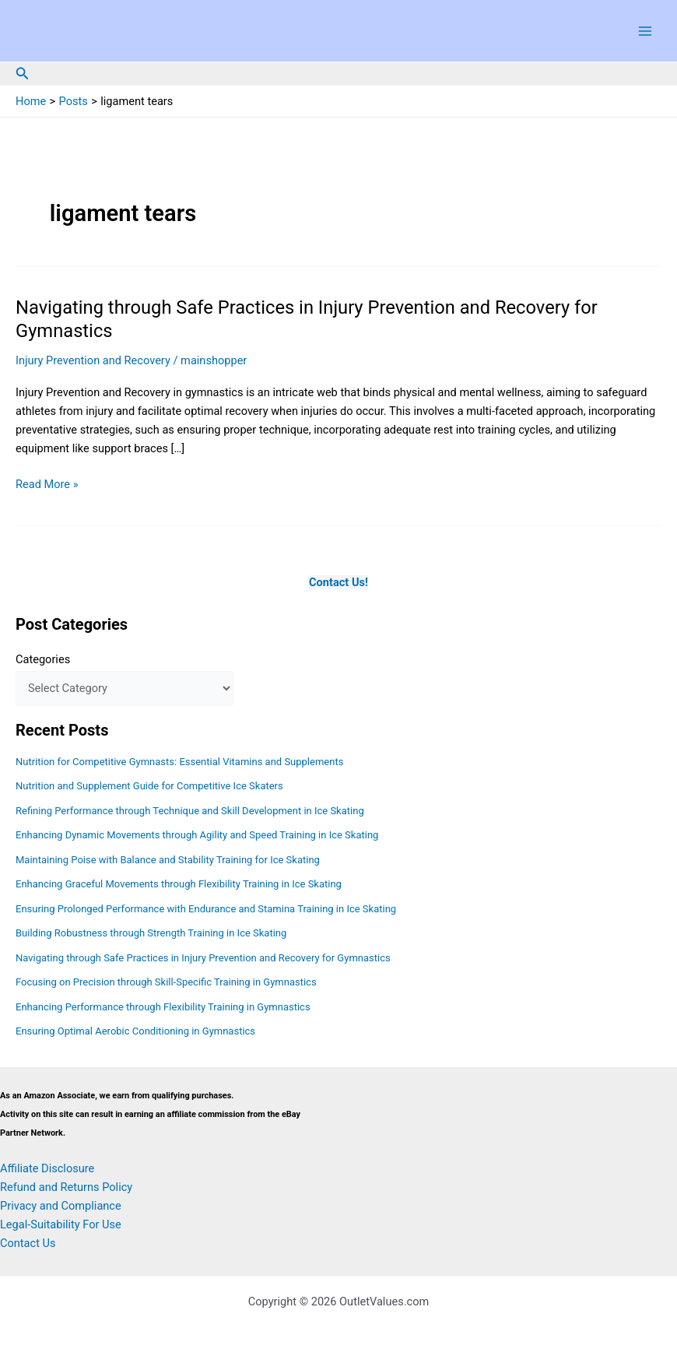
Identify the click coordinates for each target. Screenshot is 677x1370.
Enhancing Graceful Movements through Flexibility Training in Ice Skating (179, 884)
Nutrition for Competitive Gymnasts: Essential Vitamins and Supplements (179, 762)
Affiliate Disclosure (47, 1168)
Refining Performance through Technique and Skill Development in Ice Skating (190, 811)
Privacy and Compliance (60, 1206)
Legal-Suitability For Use (60, 1224)
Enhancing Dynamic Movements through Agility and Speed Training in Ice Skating (197, 835)
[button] (23, 73)
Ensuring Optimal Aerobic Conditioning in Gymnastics (135, 1031)
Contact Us (28, 1243)
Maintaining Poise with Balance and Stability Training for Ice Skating (168, 860)
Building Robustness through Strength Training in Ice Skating (151, 933)
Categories (43, 659)
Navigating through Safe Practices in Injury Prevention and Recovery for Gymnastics (203, 958)
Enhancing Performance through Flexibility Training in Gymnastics (163, 1007)
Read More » (47, 484)
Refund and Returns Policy (66, 1187)
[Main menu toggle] (645, 31)
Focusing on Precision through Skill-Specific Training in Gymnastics (166, 982)
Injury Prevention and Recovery (93, 360)
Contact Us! (338, 582)
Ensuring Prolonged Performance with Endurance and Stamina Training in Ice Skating (206, 909)
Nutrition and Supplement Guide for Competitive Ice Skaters (149, 786)
